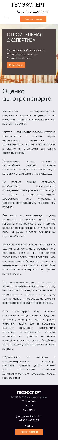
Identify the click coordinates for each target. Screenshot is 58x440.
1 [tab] (29, 80)
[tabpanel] (29, 53)
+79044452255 (29, 420)
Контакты (29, 409)
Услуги (29, 405)
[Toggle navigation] (6, 17)
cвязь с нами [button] (29, 432)
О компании (29, 401)
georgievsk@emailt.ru (29, 416)
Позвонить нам (33, 18)
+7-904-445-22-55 (33, 12)
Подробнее (16, 65)
